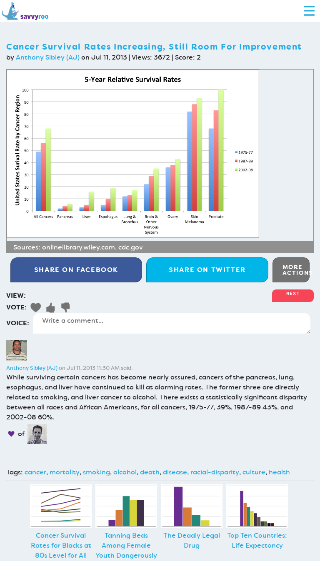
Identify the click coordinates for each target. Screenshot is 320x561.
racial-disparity (214, 472)
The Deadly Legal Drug (191, 540)
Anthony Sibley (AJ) (48, 57)
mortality (65, 472)
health (279, 472)
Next (293, 293)
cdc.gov (130, 247)
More (296, 270)
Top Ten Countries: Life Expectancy (257, 540)
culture (253, 472)
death (150, 472)
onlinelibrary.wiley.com (78, 247)
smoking (96, 472)
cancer (35, 472)
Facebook (76, 269)
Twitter (207, 269)
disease (175, 472)
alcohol (125, 472)
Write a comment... (171, 323)
